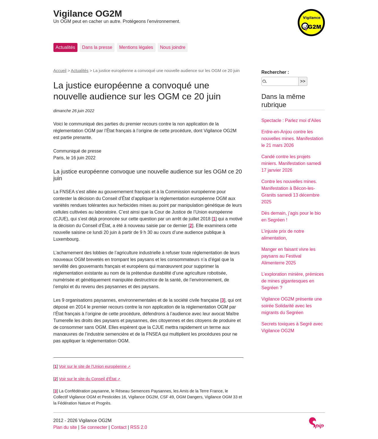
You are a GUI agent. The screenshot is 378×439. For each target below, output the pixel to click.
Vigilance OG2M (87, 13)
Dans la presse (97, 47)
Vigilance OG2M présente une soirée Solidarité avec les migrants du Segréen (292, 306)
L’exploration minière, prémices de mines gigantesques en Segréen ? (293, 281)
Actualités (65, 47)
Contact (118, 427)
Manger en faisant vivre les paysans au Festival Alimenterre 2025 (289, 256)
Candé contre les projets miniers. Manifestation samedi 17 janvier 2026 (291, 163)
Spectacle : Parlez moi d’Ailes (291, 120)
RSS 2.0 (138, 427)
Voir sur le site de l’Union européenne (93, 366)
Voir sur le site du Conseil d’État (87, 379)
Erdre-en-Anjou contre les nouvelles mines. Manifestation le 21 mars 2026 (292, 138)
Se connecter (94, 427)
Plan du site (65, 427)
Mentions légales (136, 47)
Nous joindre (172, 47)
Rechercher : (275, 72)
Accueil (59, 70)
